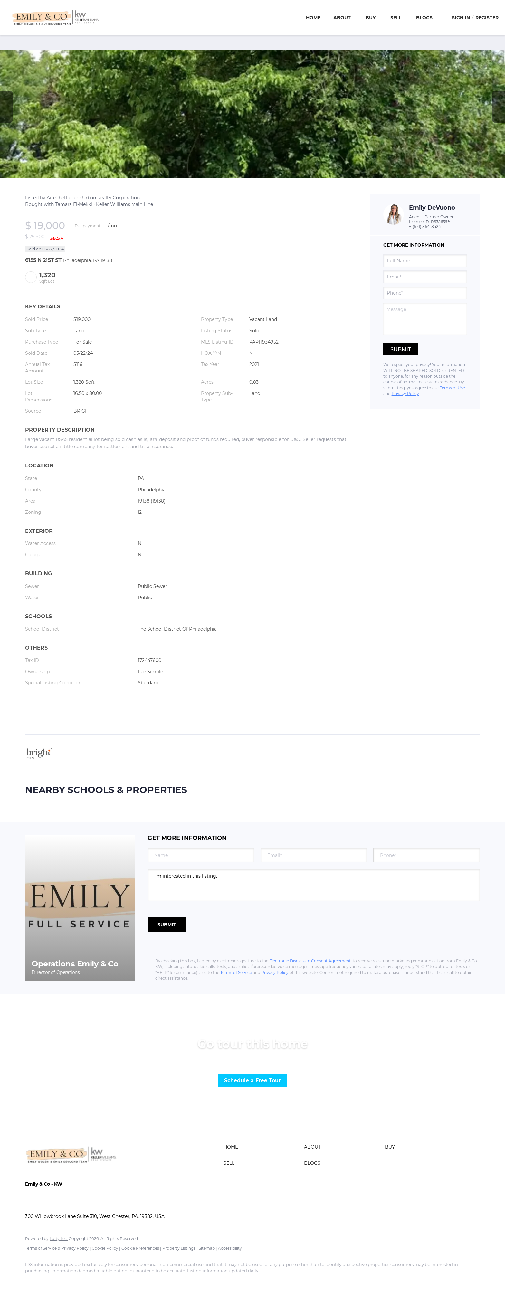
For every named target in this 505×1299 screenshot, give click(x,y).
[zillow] (70, 1281)
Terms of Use (452, 387)
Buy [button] (371, 18)
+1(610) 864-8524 (425, 226)
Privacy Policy (405, 393)
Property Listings (178, 1248)
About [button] (342, 18)
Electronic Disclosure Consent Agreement (310, 960)
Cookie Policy (105, 1248)
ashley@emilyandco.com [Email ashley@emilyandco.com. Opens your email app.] (53, 1203)
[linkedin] (51, 1281)
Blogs (424, 18)
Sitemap (207, 1248)
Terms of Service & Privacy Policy (57, 1248)
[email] (425, 276)
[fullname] (425, 260)
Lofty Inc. (59, 1238)
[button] (262, 1147)
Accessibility (230, 1248)
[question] (425, 319)
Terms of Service (236, 972)
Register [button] (487, 18)
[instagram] (89, 1281)
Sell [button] (395, 18)
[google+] (107, 1281)
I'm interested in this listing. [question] (314, 885)
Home (313, 18)
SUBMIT (166, 924)
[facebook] (33, 1281)
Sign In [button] (461, 18)
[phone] (425, 293)
